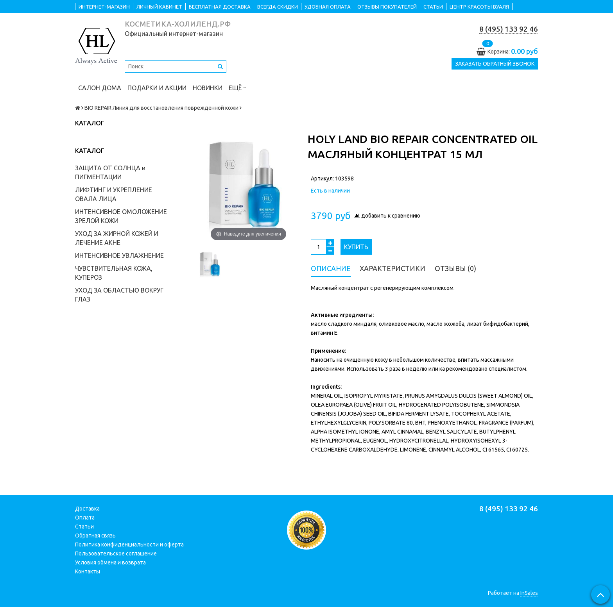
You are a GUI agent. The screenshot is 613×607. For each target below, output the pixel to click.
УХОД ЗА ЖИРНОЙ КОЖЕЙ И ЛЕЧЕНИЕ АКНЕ (116, 238)
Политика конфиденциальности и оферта (129, 544)
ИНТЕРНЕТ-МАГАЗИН (104, 6)
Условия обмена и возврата (110, 562)
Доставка (87, 508)
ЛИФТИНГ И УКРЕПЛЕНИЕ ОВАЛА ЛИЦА (113, 194)
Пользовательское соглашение (116, 553)
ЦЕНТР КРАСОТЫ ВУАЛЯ (479, 6)
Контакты (87, 571)
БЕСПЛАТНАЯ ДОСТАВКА (220, 6)
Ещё (237, 87)
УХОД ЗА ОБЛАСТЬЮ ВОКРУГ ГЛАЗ (119, 295)
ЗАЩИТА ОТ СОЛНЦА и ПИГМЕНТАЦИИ (110, 172)
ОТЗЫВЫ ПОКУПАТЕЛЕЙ (387, 6)
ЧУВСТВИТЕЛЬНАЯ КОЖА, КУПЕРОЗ (113, 273)
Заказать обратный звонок (494, 64)
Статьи (84, 526)
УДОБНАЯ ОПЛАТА (328, 6)
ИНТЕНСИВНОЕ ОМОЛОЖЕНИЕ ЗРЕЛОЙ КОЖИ (121, 216)
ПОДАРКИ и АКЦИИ (156, 87)
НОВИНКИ (207, 87)
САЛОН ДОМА (99, 87)
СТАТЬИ (433, 6)
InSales (529, 593)
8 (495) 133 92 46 (508, 29)
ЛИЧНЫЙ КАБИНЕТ (159, 6)
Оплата (85, 517)
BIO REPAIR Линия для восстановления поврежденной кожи (161, 108)
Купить (356, 246)
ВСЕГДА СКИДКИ (277, 6)
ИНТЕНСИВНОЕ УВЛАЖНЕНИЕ (119, 255)
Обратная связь (95, 535)
